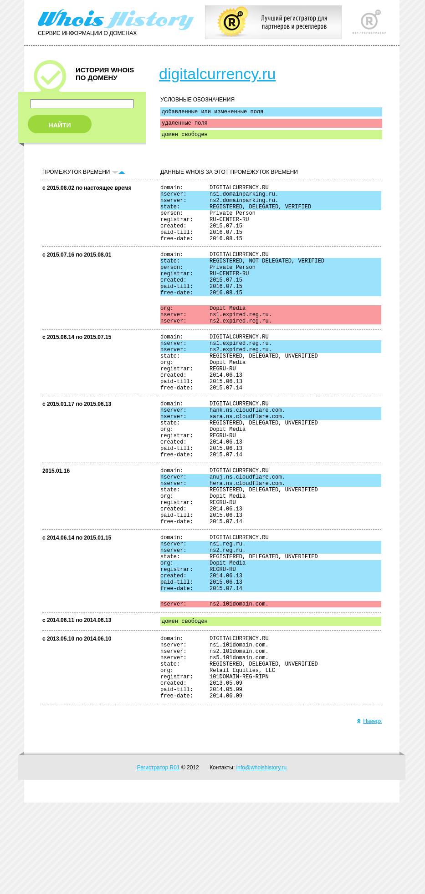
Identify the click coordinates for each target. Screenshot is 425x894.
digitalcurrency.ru (217, 73)
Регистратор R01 (158, 859)
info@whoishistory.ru (261, 859)
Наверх (369, 812)
